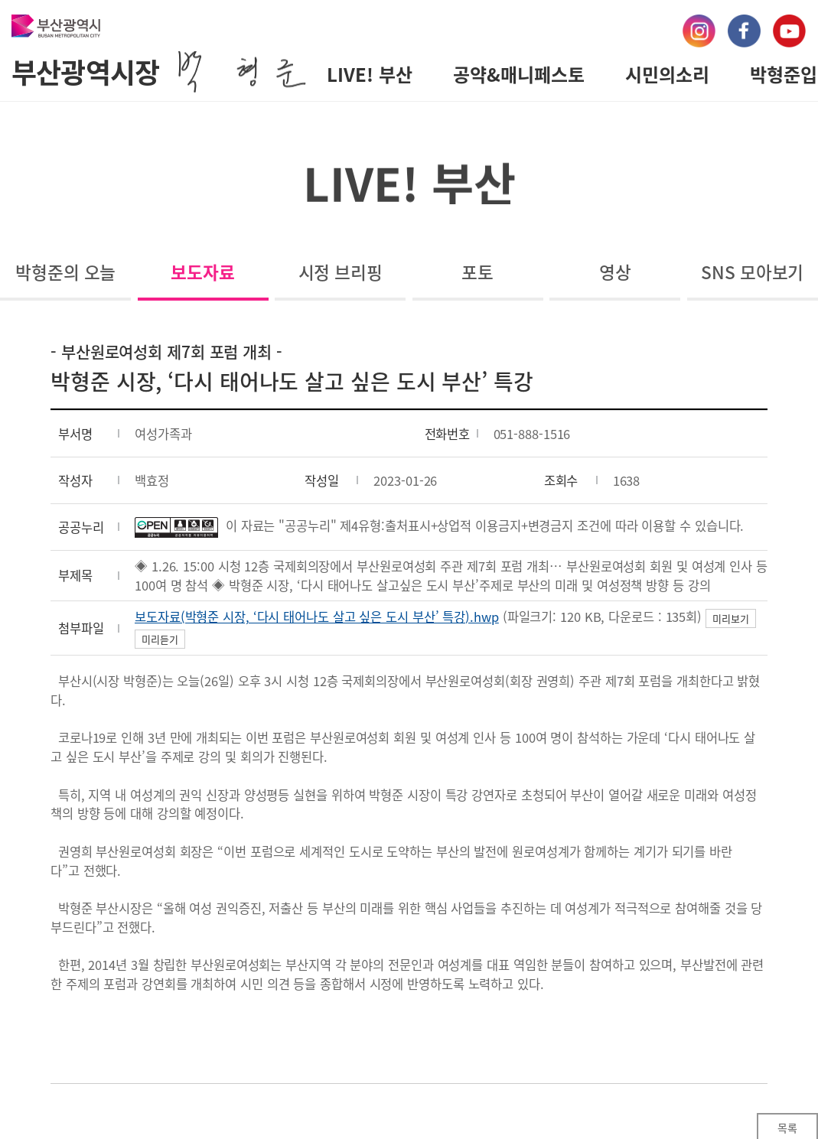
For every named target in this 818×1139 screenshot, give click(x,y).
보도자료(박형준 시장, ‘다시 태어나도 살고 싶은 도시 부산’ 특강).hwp (317, 616)
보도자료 (203, 272)
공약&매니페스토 (519, 74)
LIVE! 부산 (369, 74)
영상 (615, 272)
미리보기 (730, 618)
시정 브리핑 (340, 272)
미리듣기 (160, 639)
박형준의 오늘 (65, 272)
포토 (477, 272)
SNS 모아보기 (752, 272)
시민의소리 (667, 74)
